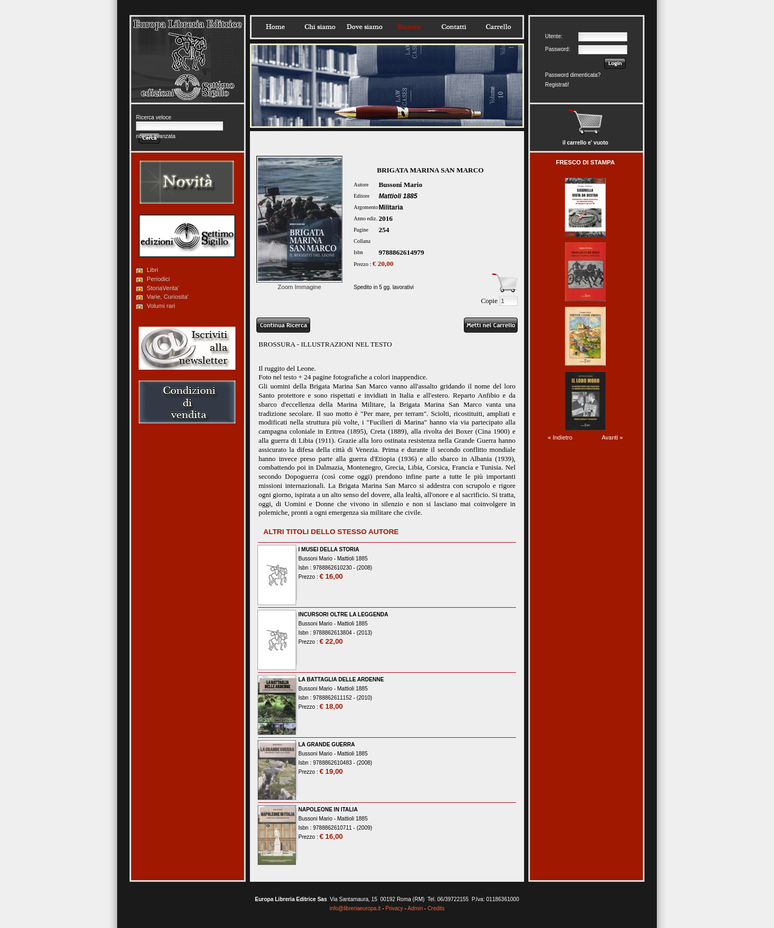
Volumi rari (161, 306)
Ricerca (409, 27)
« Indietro (560, 437)
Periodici (158, 279)
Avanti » (612, 437)
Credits (436, 908)
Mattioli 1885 (397, 196)
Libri (152, 270)
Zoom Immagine (299, 283)
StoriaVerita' (163, 288)
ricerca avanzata (155, 136)
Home (275, 27)
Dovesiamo (364, 27)
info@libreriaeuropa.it (355, 908)
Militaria (390, 207)
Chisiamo (320, 27)
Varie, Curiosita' (168, 296)
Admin (414, 908)
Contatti (454, 27)
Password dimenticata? (572, 75)
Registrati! (557, 85)
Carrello (498, 27)
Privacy (394, 908)
